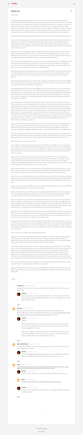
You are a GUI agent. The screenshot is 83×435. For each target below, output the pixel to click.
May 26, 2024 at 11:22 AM (34, 344)
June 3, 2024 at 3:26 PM (26, 364)
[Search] (74, 4)
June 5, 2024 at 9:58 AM (30, 379)
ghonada (19, 308)
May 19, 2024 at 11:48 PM (27, 308)
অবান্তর (14, 4)
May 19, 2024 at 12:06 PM (29, 285)
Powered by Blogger (41, 428)
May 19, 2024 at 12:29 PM (31, 293)
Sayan (18, 364)
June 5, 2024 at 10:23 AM (31, 387)
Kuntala (23, 293)
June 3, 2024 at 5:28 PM (31, 371)
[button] (71, 11)
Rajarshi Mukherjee (22, 344)
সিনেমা (13, 279)
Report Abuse (41, 431)
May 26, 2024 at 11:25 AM (31, 351)
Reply (18, 305)
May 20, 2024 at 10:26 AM (31, 318)
